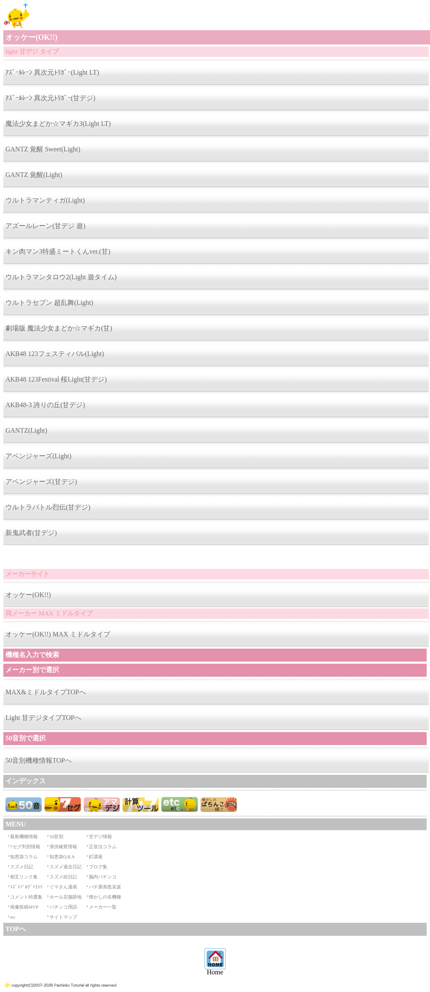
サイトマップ (63, 916)
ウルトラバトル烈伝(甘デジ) (48, 507)
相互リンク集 (24, 876)
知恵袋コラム (24, 856)
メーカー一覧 (103, 906)
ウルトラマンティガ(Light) (45, 200)
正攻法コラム (103, 846)
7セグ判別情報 (25, 846)
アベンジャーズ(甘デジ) (41, 481)
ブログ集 (98, 866)
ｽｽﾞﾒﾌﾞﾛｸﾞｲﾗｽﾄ (26, 886)
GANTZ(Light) (26, 430)
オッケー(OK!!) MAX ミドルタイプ (57, 634)
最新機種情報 (24, 836)
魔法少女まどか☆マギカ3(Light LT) (58, 123)
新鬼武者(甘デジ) (31, 532)
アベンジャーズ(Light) (38, 456)
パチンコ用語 (63, 906)
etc (13, 916)
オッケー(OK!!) (28, 594)
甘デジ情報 (100, 836)
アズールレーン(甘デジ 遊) (45, 225)
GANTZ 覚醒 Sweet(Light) (42, 149)
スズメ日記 (21, 866)
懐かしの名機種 (105, 896)
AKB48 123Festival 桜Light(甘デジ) (56, 379)
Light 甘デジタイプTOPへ (43, 717)
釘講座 (96, 856)
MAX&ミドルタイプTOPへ (45, 692)
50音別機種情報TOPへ (38, 760)
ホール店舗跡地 (65, 896)
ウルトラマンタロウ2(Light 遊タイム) (61, 276)
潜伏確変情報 (63, 846)
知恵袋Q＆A (62, 856)
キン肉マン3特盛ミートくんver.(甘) (57, 251)
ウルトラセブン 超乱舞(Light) (49, 302)
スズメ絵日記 (63, 876)
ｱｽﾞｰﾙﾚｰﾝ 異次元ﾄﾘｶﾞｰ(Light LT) (52, 72)
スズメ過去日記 (65, 866)
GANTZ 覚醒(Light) (33, 174)
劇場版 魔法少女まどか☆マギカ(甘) (58, 328)
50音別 (56, 836)
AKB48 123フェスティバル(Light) (54, 353)
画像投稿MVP (24, 906)
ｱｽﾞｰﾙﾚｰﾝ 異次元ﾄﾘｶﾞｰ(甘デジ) (50, 97)
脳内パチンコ (103, 876)
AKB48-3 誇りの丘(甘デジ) (45, 404)
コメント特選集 (26, 896)
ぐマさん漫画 (63, 886)
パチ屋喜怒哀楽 (105, 886)
